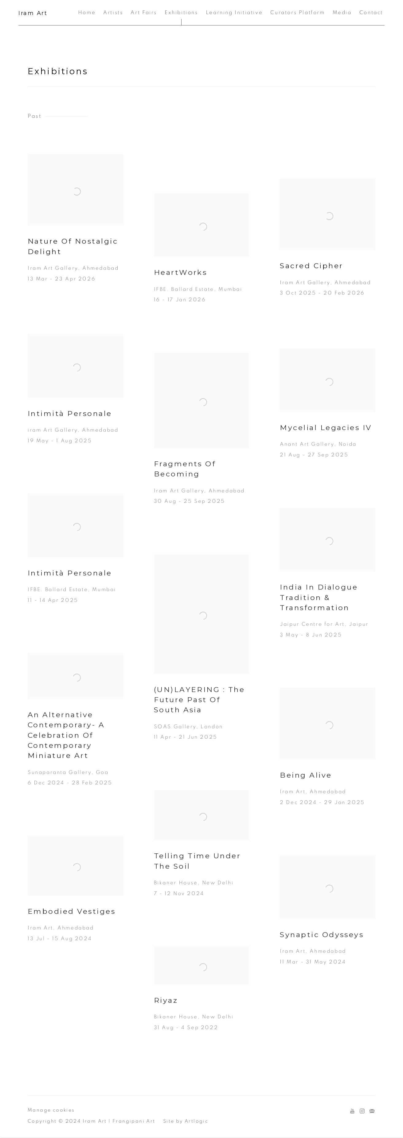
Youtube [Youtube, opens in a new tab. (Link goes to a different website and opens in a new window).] (352, 1111)
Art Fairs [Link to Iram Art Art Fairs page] (144, 12)
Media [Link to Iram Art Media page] (342, 12)
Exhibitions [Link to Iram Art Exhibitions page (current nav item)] (181, 12)
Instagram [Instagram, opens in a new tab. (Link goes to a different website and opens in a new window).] (362, 1111)
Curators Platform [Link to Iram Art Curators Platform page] (297, 12)
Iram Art (33, 13)
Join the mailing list (372, 1111)
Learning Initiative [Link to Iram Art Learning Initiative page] (234, 12)
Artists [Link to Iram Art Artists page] (113, 12)
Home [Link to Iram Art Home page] (87, 12)
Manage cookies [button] (51, 1110)
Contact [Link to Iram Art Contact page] (371, 12)
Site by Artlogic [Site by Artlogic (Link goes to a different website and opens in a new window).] (185, 1121)
